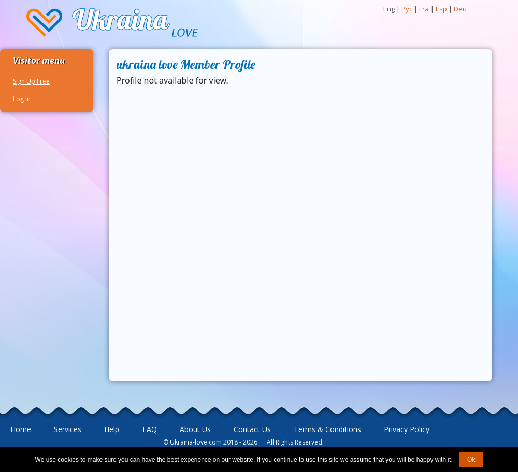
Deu (460, 8)
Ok (471, 459)
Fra (424, 8)
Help (111, 429)
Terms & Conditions (327, 429)
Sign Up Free (31, 81)
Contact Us (252, 429)
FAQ (149, 429)
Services (67, 429)
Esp (441, 8)
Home (20, 429)
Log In (22, 98)
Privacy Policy (406, 429)
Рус (406, 8)
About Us (195, 429)
